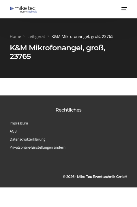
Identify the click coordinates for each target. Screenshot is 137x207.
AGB (13, 131)
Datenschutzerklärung (28, 139)
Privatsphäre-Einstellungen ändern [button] (37, 147)
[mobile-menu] (123, 9)
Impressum (19, 123)
